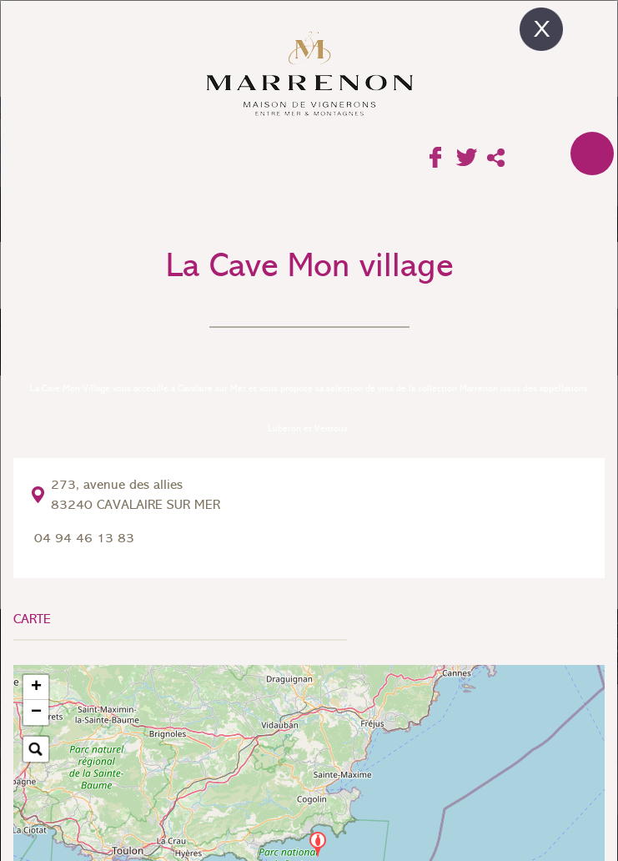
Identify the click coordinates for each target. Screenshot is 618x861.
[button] (317, 845)
